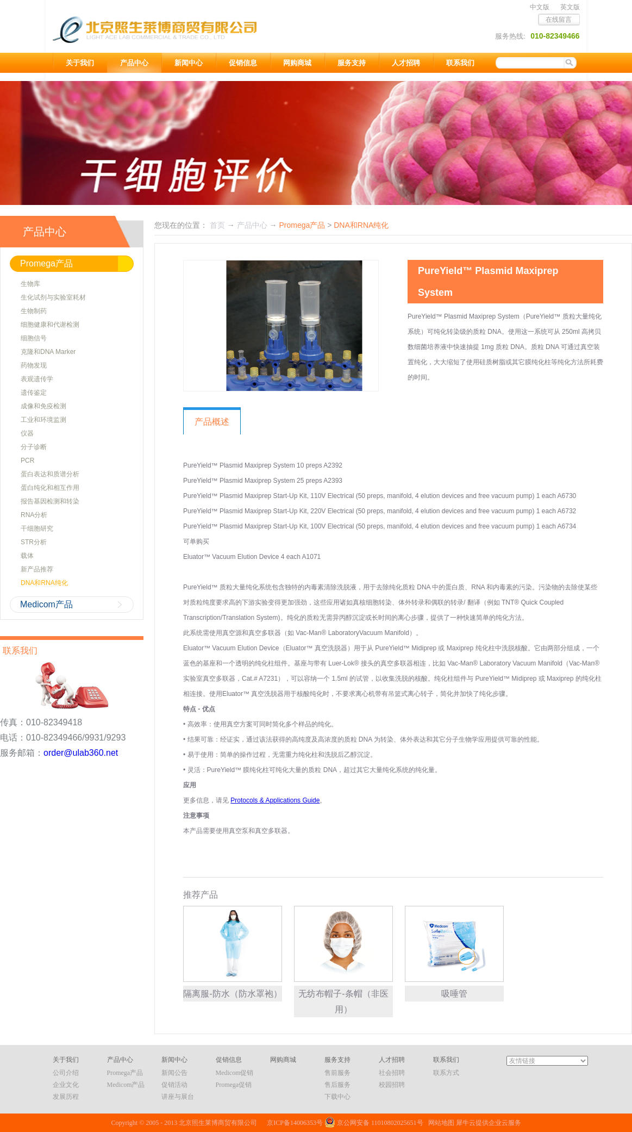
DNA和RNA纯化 (361, 225)
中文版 (539, 7)
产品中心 (252, 225)
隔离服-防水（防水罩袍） (232, 993)
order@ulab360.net (80, 752)
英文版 (570, 7)
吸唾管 (454, 993)
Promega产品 (302, 225)
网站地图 (439, 1123)
